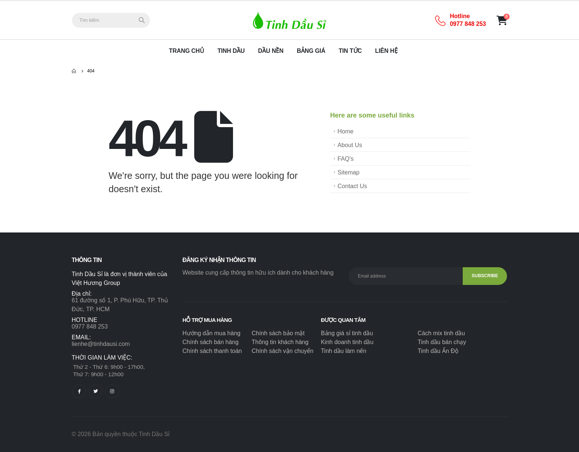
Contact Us (352, 186)
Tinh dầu (231, 51)
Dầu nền (271, 51)
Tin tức (350, 51)
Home (345, 131)
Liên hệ (386, 51)
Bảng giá (311, 51)
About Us (350, 145)
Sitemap (348, 172)
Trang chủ (186, 51)
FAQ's (346, 158)
